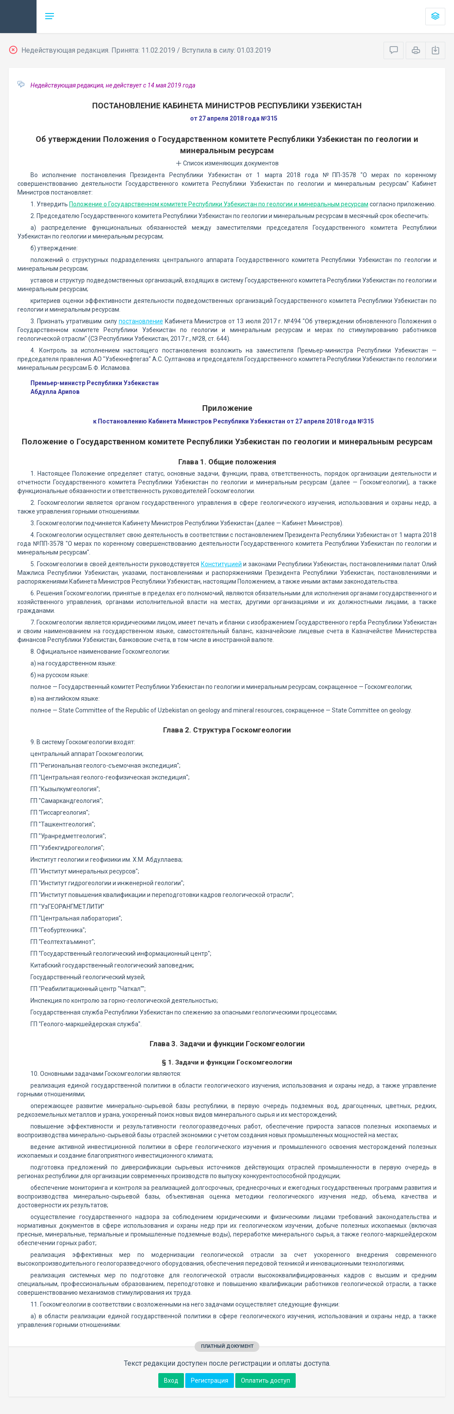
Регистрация (209, 1380)
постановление (141, 321)
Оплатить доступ (265, 1380)
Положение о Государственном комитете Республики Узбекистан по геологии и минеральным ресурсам (218, 204)
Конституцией (221, 564)
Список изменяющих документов (227, 163)
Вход (171, 1380)
